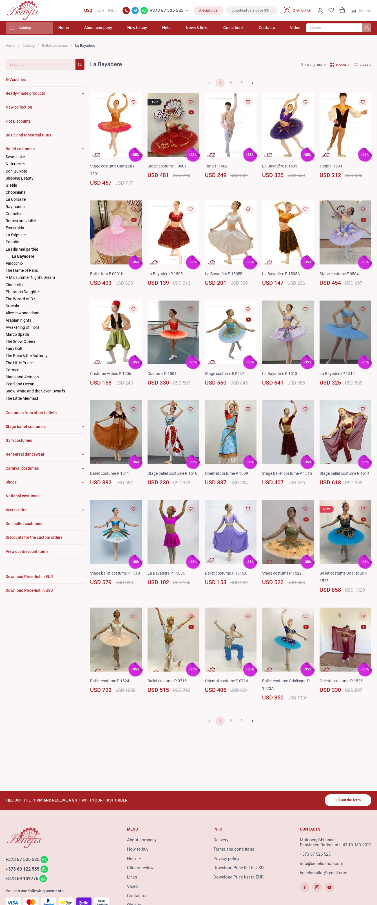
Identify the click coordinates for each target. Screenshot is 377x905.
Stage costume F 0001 (168, 168)
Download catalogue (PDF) (252, 11)
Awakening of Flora (22, 329)
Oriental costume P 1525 (343, 690)
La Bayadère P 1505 (166, 275)
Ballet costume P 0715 (169, 690)
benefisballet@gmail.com (323, 874)
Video (295, 29)
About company (116, 29)
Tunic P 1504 (331, 168)
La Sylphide (16, 237)
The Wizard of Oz (20, 300)
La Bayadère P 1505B (224, 275)
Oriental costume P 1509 (228, 475)
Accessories (16, 511)
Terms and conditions (233, 850)
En (353, 11)
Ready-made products (25, 95)
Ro (361, 11)
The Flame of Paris (22, 272)
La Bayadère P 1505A (282, 275)
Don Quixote (16, 173)
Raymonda (15, 208)
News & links (206, 29)
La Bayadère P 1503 (280, 168)
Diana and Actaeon (22, 378)
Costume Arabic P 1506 (112, 375)
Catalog (29, 47)
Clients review (140, 868)
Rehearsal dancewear (25, 456)
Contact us (137, 896)
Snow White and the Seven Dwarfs (35, 393)
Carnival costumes (22, 470)
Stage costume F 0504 (341, 275)
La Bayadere (23, 258)
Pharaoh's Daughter (23, 293)
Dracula (12, 308)
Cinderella (14, 286)
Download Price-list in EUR (238, 878)
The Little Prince (20, 364)
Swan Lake (15, 158)
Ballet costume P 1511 (111, 475)
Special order (208, 11)
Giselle (11, 187)
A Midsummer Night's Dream (30, 279)
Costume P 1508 (163, 375)
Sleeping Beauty (20, 180)
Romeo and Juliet (21, 222)
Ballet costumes (55, 47)
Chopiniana (16, 194)
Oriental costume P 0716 (228, 690)
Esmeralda (15, 229)
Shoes (11, 484)
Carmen (12, 371)
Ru (369, 11)
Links (132, 878)
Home (84, 29)
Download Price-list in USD (238, 868)
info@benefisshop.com (321, 864)
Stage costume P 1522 (283, 582)
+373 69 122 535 (24, 870)
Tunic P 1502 (217, 168)
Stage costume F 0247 (226, 375)
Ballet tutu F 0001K (107, 275)
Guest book (239, 29)
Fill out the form (346, 801)
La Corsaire (16, 201)
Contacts (270, 29)
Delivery (220, 841)
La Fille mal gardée (22, 251)
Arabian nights (18, 322)
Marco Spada (17, 336)
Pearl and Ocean (20, 386)
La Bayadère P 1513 (280, 375)
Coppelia (13, 215)
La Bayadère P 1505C (167, 582)
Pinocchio (14, 265)
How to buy (152, 29)
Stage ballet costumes (26, 428)
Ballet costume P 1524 (111, 690)
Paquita (12, 244)
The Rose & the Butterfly (27, 357)
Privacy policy (226, 859)
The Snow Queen (20, 343)
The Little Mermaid (22, 400)
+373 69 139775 (23, 880)
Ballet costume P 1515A (227, 582)
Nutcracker (15, 166)
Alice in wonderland (22, 315)
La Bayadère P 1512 (338, 375)
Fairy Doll (14, 350)
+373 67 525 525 (167, 11)
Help (178, 29)
